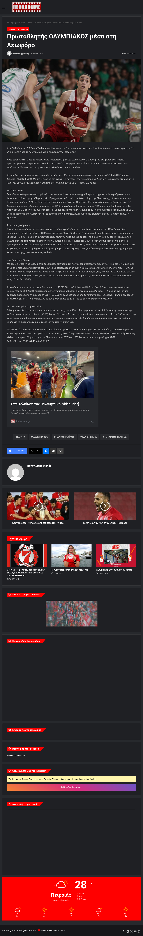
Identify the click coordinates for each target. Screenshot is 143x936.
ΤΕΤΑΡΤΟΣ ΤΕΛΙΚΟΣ (115, 436)
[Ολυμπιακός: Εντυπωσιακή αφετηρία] (116, 555)
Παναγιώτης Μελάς (20, 54)
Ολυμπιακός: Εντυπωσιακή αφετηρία (114, 570)
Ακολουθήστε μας (71, 787)
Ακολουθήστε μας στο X (24, 804)
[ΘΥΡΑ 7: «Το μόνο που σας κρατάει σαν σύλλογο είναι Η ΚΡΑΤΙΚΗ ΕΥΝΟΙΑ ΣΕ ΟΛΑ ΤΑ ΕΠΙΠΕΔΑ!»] (27, 555)
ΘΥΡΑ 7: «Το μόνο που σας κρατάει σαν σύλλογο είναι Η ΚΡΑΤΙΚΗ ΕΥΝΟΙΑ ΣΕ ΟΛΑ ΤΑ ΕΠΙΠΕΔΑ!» (26, 573)
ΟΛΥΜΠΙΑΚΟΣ (40, 436)
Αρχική (11, 23)
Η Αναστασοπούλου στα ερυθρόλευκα (69, 570)
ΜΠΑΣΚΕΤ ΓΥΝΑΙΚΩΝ (26, 23)
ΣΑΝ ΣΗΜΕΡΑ (89, 436)
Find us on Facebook (16, 755)
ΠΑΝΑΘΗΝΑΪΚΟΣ (65, 436)
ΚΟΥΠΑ (21, 436)
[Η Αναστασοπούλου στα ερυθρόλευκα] (71, 555)
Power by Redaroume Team (53, 930)
